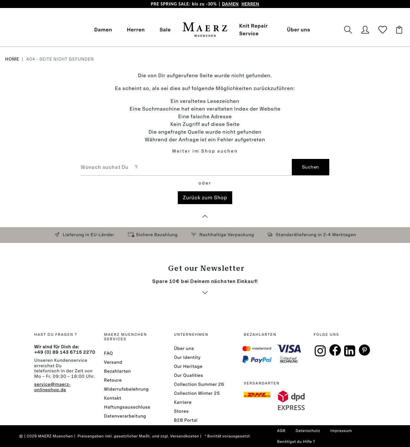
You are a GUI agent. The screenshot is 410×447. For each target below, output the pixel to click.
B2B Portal (186, 420)
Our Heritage (188, 366)
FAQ (108, 353)
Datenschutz (308, 430)
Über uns (298, 30)
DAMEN (230, 4)
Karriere (183, 402)
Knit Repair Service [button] (253, 30)
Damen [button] (103, 30)
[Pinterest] (364, 352)
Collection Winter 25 (197, 393)
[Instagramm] (320, 354)
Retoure (113, 380)
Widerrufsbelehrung (126, 389)
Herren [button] (136, 30)
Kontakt (112, 398)
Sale (165, 30)
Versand (113, 362)
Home (12, 59)
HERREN (250, 4)
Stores (181, 411)
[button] (351, 30)
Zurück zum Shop (205, 198)
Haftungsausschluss (127, 407)
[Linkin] (349, 354)
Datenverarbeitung (125, 416)
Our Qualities (188, 375)
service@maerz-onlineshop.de (52, 387)
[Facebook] (335, 352)
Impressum (341, 430)
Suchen (310, 167)
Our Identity (187, 357)
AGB (281, 430)
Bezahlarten (117, 371)
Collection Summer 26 (199, 384)
